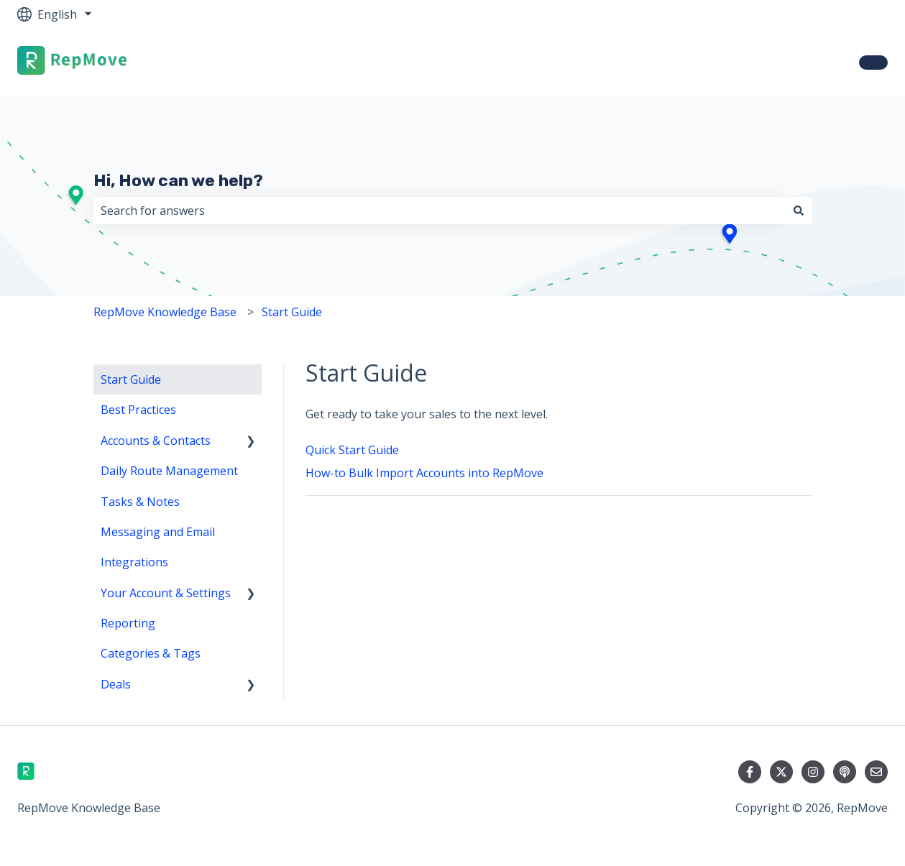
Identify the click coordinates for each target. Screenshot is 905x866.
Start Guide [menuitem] (131, 379)
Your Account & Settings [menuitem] (166, 593)
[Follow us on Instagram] (812, 771)
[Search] (798, 210)
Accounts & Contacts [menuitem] (156, 440)
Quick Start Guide (352, 450)
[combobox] (439, 210)
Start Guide (292, 312)
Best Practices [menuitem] (138, 410)
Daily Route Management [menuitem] (169, 471)
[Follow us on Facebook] (749, 771)
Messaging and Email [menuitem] (158, 532)
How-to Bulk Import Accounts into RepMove (424, 473)
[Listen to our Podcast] (844, 771)
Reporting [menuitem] (128, 623)
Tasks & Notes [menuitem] (140, 502)
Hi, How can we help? (178, 180)
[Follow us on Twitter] (781, 771)
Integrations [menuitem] (134, 562)
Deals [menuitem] (116, 684)
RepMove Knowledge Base (164, 312)
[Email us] (876, 771)
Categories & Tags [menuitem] (151, 653)
